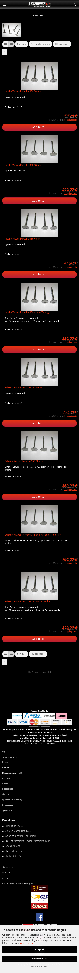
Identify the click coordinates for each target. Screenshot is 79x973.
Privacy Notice (26, 943)
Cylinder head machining (12, 800)
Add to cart (39, 127)
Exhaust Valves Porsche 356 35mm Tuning (27, 601)
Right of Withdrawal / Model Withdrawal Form (27, 841)
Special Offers (7, 810)
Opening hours (12, 846)
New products (8, 805)
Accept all (39, 949)
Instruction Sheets (14, 826)
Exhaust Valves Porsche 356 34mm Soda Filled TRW (33, 534)
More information (39, 966)
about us (6, 794)
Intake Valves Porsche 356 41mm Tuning (27, 312)
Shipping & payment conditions (20, 836)
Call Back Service (13, 851)
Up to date (6, 778)
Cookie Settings (13, 856)
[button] (5, 44)
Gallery (5, 784)
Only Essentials (39, 958)
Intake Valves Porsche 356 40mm (23, 238)
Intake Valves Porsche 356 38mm (23, 91)
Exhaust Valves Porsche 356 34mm (24, 461)
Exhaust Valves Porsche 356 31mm (23, 387)
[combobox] (21, 44)
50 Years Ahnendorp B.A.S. (18, 831)
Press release (7, 789)
